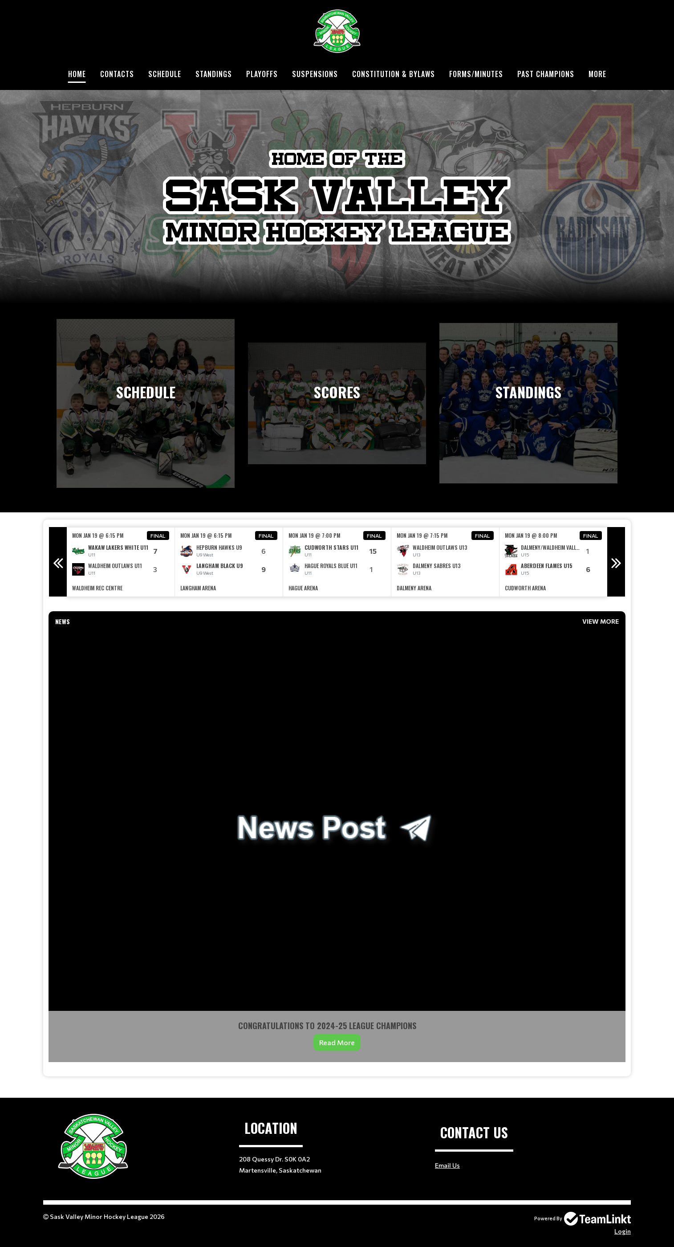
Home (77, 74)
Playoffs (262, 74)
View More (600, 621)
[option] (121, 562)
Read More (337, 1042)
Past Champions (545, 74)
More (597, 74)
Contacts (117, 74)
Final (158, 535)
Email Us (447, 1165)
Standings (213, 74)
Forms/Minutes (476, 74)
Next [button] (616, 562)
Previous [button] (58, 562)
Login (622, 1231)
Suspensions (315, 74)
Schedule (164, 74)
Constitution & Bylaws (393, 74)
